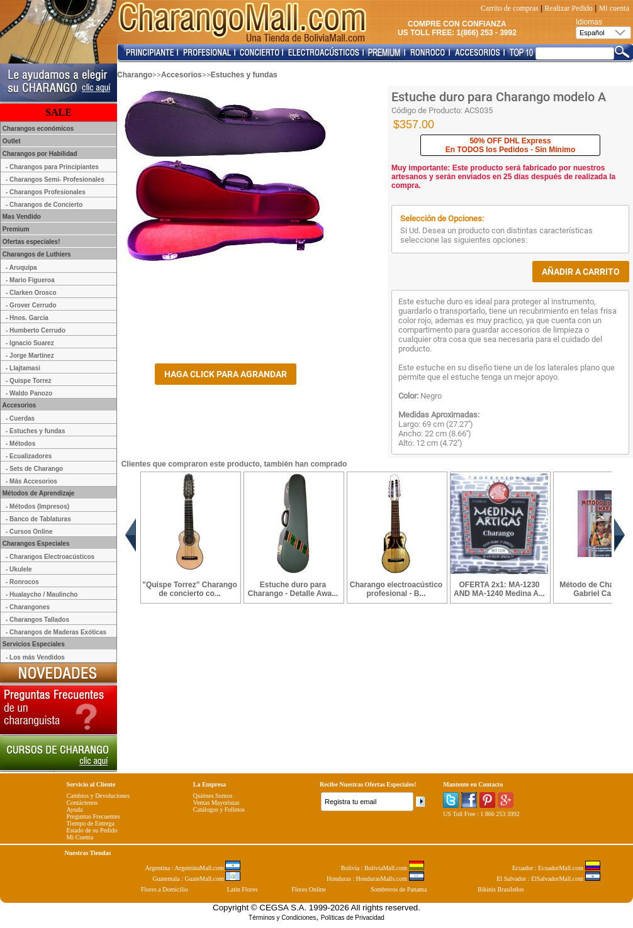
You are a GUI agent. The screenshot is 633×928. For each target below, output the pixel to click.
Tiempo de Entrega (91, 823)
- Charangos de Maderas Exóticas (56, 632)
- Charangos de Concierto (44, 204)
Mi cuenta (614, 8)
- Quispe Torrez (29, 380)
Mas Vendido (21, 216)
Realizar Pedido (569, 8)
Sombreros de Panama (399, 889)
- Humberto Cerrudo (35, 330)
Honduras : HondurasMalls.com (375, 878)
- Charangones (28, 607)
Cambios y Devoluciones (98, 795)
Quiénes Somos (213, 795)
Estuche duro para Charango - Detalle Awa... (293, 589)
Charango (134, 74)
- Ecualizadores (29, 456)
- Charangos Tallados (37, 619)
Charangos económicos (37, 128)
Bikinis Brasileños (501, 889)
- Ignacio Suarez (30, 343)
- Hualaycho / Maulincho (41, 594)
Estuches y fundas (244, 74)
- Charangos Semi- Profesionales (55, 179)
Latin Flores (242, 889)
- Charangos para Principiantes (52, 166)
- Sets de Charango (34, 468)
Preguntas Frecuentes (93, 816)
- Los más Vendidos (35, 657)
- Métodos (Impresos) (37, 506)
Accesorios (181, 74)
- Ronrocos (22, 581)
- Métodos (20, 443)
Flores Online (308, 889)
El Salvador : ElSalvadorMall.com (548, 878)
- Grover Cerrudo (31, 305)
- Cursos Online (29, 531)
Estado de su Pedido (92, 830)
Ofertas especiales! (30, 241)
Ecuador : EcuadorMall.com (556, 867)
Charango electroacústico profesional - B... (396, 589)
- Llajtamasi (23, 368)
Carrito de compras (510, 8)
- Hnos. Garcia (27, 317)
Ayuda (75, 809)
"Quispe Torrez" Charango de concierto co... (189, 589)
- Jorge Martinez (30, 355)
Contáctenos (82, 802)
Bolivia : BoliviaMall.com (382, 867)
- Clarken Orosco (31, 292)
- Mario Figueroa (30, 280)
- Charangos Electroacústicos (50, 556)
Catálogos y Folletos (219, 809)
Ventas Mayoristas (216, 802)
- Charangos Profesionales (46, 192)
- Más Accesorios (31, 481)
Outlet (11, 141)
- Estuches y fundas (35, 431)
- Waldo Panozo (29, 393)
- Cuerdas (20, 418)
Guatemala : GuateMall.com (196, 878)
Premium (15, 229)
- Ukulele (19, 569)
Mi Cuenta (80, 837)
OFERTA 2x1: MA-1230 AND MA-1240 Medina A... (499, 589)
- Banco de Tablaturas (38, 519)
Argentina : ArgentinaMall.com (193, 867)
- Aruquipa (21, 267)
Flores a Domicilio (164, 889)
